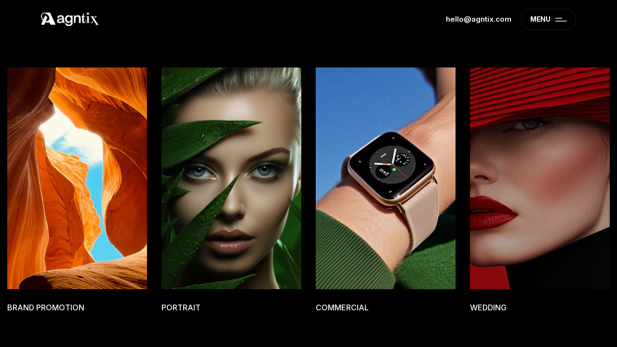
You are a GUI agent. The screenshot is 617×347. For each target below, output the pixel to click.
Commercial (342, 307)
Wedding (488, 307)
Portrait (181, 307)
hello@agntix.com (478, 19)
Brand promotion (45, 307)
